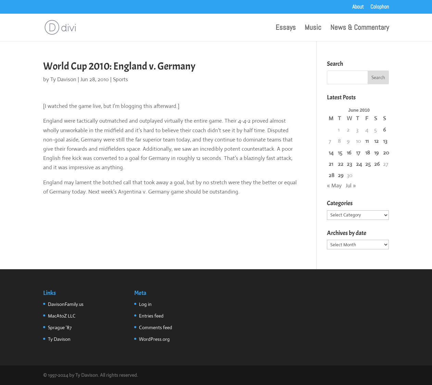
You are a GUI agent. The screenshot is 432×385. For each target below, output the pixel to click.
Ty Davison (63, 79)
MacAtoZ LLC (62, 316)
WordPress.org (154, 339)
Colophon (379, 7)
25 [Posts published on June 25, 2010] (368, 163)
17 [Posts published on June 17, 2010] (358, 152)
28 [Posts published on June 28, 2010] (331, 175)
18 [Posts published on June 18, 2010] (367, 152)
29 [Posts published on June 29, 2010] (340, 175)
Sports (120, 79)
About (358, 7)
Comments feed (155, 327)
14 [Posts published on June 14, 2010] (331, 152)
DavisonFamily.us (66, 304)
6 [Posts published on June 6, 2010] (384, 129)
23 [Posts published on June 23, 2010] (349, 163)
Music (313, 28)
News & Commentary (359, 28)
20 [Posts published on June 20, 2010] (386, 152)
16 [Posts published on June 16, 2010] (349, 152)
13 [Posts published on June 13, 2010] (385, 141)
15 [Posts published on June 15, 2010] (340, 152)
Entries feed (151, 316)
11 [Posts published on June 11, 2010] (367, 141)
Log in (145, 304)
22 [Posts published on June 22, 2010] (340, 163)
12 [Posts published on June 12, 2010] (376, 141)
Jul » (351, 185)
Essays (286, 28)
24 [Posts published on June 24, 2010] (359, 163)
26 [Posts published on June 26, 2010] (377, 163)
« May (334, 185)
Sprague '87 (60, 327)
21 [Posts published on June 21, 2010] (331, 163)
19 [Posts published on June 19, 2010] (376, 152)
